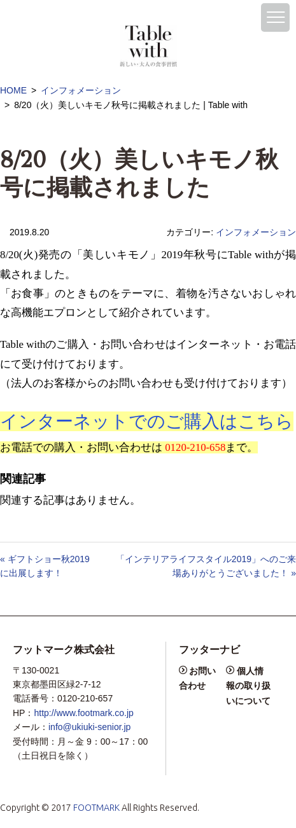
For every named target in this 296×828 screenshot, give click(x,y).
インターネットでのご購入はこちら (146, 421)
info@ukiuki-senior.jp (89, 727)
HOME (13, 90)
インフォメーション (81, 90)
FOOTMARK (96, 808)
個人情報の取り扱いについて (248, 686)
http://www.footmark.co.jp (83, 713)
